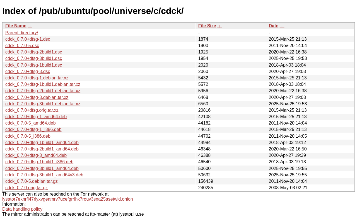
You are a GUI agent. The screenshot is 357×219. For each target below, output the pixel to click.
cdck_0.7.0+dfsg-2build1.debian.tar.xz (42, 90)
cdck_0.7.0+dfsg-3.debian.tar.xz (36, 97)
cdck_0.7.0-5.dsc (22, 45)
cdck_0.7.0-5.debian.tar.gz (31, 181)
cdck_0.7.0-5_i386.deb (27, 136)
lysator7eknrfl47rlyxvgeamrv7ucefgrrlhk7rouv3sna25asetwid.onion (67, 199)
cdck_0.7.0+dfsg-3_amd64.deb (36, 155)
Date (273, 25)
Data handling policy (22, 209)
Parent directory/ (21, 32)
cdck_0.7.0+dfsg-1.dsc (27, 39)
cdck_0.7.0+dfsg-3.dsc (27, 71)
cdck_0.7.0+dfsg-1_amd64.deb (36, 116)
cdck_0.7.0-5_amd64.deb (30, 123)
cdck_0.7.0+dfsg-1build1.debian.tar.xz (42, 84)
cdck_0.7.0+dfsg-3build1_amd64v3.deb (44, 174)
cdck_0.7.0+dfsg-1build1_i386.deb (39, 161)
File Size (207, 25)
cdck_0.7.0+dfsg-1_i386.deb (33, 129)
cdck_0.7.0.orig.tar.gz (26, 187)
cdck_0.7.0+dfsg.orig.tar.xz (32, 110)
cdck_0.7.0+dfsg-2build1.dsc (33, 52)
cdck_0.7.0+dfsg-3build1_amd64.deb (42, 168)
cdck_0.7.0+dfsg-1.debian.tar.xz (36, 78)
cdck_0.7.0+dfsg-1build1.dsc (33, 65)
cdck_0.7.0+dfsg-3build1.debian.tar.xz (42, 103)
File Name (15, 25)
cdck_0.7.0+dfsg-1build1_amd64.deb (42, 142)
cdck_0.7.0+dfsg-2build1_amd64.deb (42, 149)
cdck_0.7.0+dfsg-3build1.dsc (33, 58)
